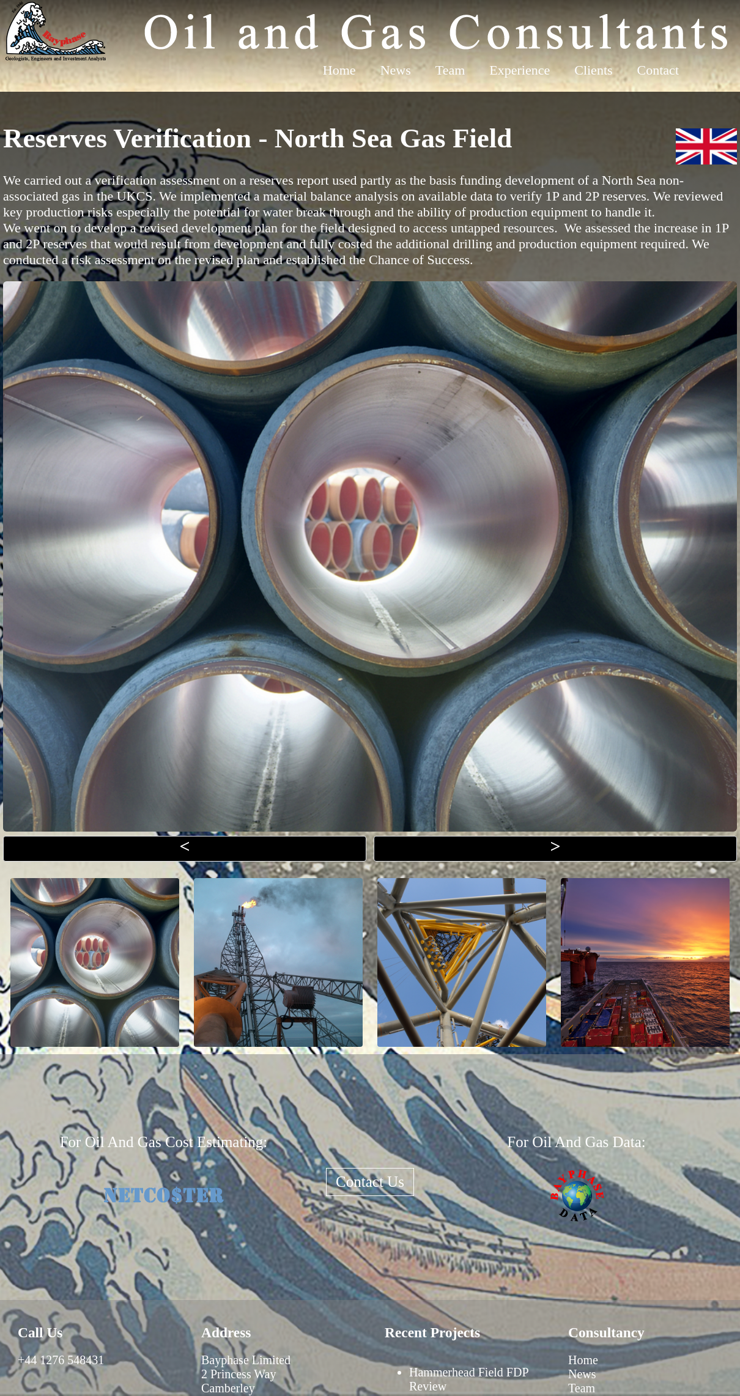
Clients (593, 70)
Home (339, 70)
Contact (658, 70)
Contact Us (370, 1181)
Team (450, 70)
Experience (519, 70)
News (395, 70)
